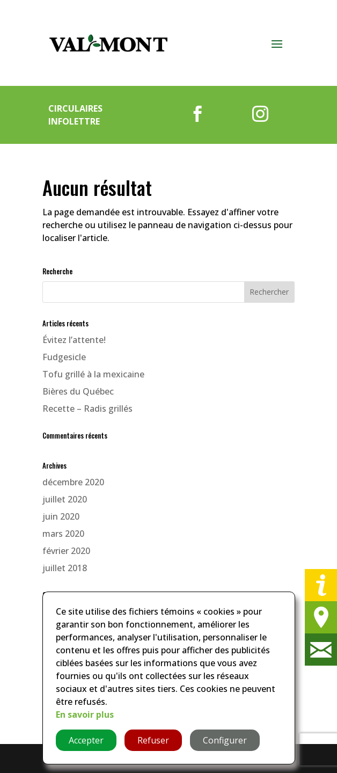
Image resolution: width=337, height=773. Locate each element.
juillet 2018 (64, 568)
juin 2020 (60, 516)
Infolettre (74, 121)
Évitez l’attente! (74, 340)
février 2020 (66, 551)
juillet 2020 (64, 499)
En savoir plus (85, 714)
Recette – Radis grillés (87, 408)
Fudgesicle (64, 357)
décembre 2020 (73, 482)
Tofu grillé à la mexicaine (93, 374)
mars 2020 (63, 533)
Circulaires (75, 108)
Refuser (153, 740)
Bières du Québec (78, 391)
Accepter (86, 740)
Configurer (225, 740)
